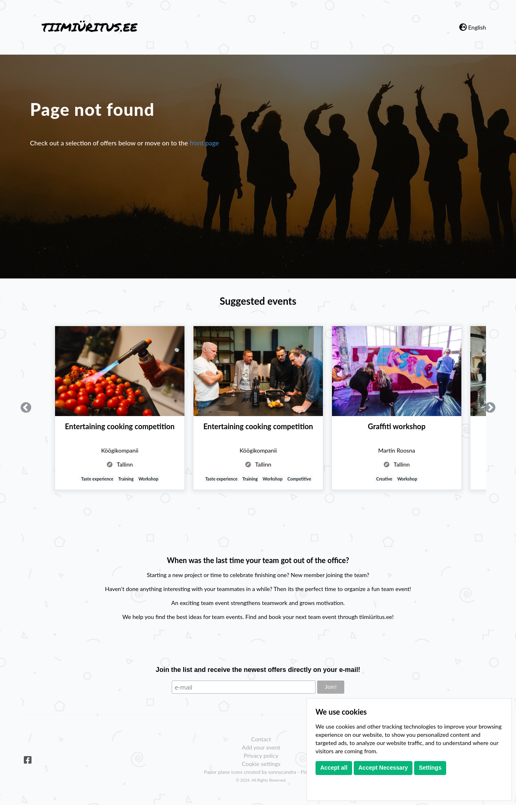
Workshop (148, 478)
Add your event (261, 747)
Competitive (299, 478)
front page (204, 143)
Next (490, 408)
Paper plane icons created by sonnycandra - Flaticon (261, 772)
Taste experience (97, 478)
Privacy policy (261, 755)
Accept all (334, 767)
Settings (430, 767)
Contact (261, 739)
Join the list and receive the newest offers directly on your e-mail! (258, 669)
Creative (384, 478)
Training (126, 478)
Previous (26, 408)
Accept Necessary (383, 767)
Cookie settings (261, 763)
